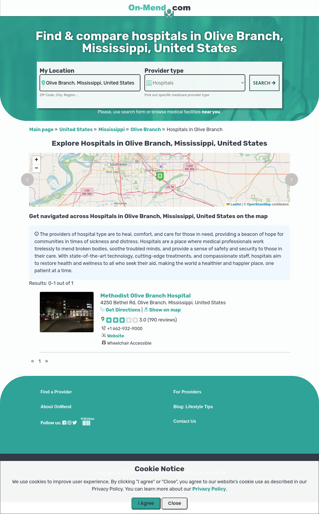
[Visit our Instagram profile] (69, 423)
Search (264, 83)
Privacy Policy (209, 489)
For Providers (187, 392)
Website (115, 335)
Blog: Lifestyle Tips (193, 407)
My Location (57, 70)
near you (211, 111)
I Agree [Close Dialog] (146, 503)
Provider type (164, 70)
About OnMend (56, 407)
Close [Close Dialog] (174, 503)
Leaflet (233, 204)
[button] (27, 179)
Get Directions (120, 310)
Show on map (162, 310)
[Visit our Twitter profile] (74, 423)
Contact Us (184, 421)
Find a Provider (56, 392)
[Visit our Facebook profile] (64, 423)
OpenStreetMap (259, 204)
